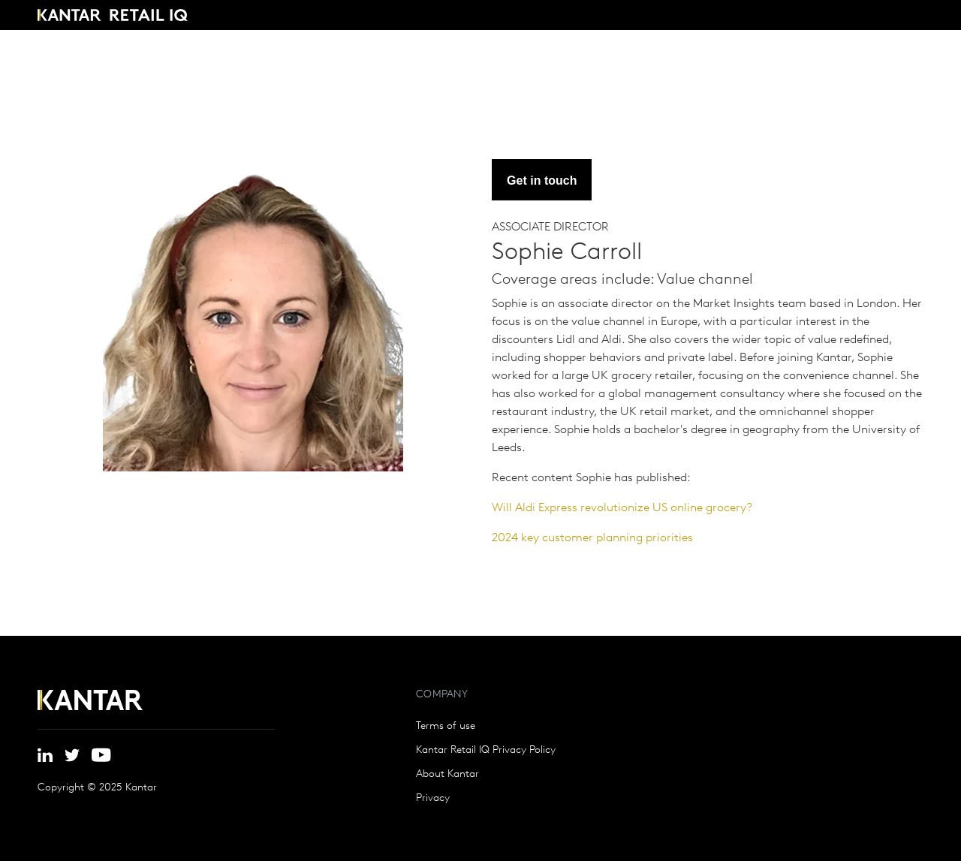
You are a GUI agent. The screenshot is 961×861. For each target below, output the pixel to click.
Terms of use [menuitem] (445, 726)
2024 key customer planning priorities (592, 538)
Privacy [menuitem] (433, 798)
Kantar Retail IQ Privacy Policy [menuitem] (486, 750)
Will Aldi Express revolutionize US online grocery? (622, 508)
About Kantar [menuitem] (447, 774)
